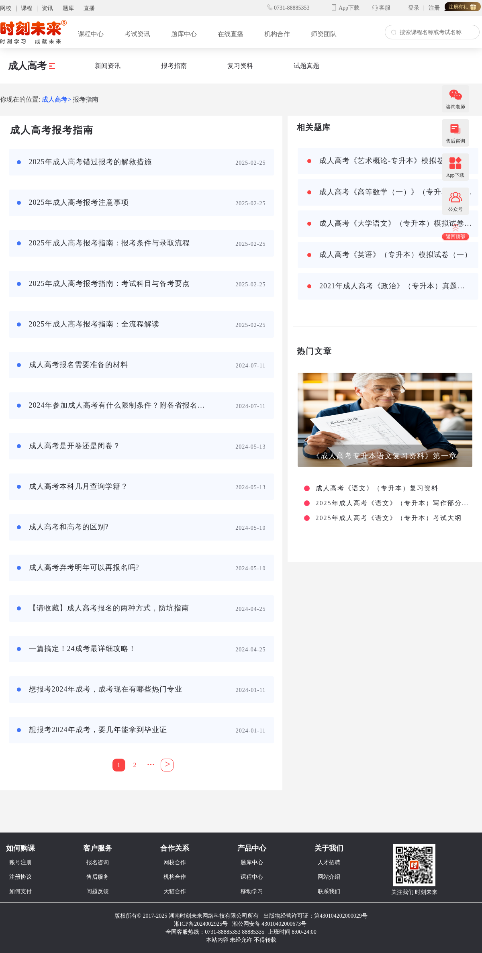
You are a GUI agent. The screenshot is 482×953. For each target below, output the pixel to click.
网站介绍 (329, 877)
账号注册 (20, 862)
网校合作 (174, 862)
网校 (5, 8)
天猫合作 (174, 891)
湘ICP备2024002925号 (201, 924)
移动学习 (252, 891)
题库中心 (184, 34)
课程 (26, 8)
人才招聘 (329, 862)
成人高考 (31, 66)
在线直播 (230, 34)
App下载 (349, 8)
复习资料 (240, 65)
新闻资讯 (107, 65)
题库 (68, 8)
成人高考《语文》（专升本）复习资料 (377, 488)
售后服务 (97, 877)
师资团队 (324, 34)
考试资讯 (137, 34)
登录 (413, 8)
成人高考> (56, 99)
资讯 (47, 8)
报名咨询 (97, 862)
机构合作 (277, 34)
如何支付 (20, 891)
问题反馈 (97, 891)
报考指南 (174, 65)
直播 (89, 8)
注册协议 (20, 877)
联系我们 (329, 891)
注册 (434, 8)
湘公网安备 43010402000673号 (270, 924)
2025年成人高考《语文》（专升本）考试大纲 (389, 518)
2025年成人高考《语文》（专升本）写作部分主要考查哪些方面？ (393, 503)
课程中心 (91, 34)
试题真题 (306, 65)
